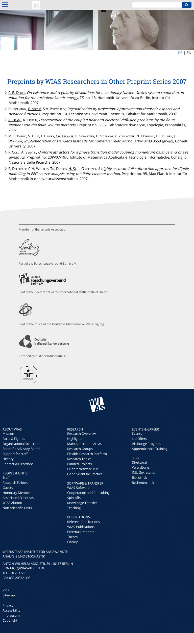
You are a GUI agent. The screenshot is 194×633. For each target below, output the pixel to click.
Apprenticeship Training (149, 448)
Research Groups (80, 448)
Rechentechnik (143, 482)
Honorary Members (17, 492)
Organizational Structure (21, 443)
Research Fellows (15, 482)
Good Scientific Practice (84, 474)
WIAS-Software (78, 487)
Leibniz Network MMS (83, 469)
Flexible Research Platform (87, 453)
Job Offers (139, 438)
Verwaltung (140, 467)
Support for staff (15, 453)
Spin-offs (74, 497)
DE (180, 52)
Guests (8, 487)
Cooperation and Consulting (88, 492)
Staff (6, 477)
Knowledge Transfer (82, 502)
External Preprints (80, 531)
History (8, 459)
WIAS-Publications (80, 526)
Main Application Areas (84, 443)
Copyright (10, 620)
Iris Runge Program (146, 443)
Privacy (8, 605)
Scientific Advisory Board (21, 448)
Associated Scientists (18, 497)
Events (137, 433)
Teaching (74, 507)
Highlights (74, 438)
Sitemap (9, 595)
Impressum (11, 615)
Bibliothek (139, 477)
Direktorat (139, 462)
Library (72, 542)
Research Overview (81, 433)
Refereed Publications (83, 521)
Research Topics (79, 459)
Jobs (6, 590)
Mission (8, 433)
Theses (72, 537)
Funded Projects (79, 464)
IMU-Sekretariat (144, 472)
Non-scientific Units (17, 507)
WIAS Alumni (12, 502)
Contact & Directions (18, 464)
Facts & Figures (14, 438)
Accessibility (11, 610)
